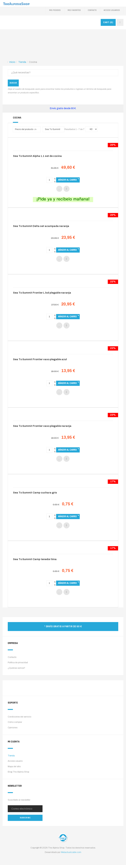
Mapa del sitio (14, 766)
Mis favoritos (74, 10)
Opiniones (12, 727)
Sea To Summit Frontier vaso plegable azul (40, 359)
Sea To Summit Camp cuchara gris (35, 492)
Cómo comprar (15, 722)
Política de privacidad (18, 662)
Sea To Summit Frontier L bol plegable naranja (42, 292)
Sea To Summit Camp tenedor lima (35, 559)
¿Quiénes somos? (16, 668)
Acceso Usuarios (112, 10)
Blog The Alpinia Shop (18, 772)
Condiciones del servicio (19, 717)
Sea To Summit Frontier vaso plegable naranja (42, 426)
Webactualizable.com (71, 852)
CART (108, 22)
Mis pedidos (55, 10)
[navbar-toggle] (120, 22)
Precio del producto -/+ (25, 129)
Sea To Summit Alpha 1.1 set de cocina (37, 156)
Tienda (11, 755)
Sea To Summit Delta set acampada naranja (41, 226)
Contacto (92, 10)
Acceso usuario (15, 761)
